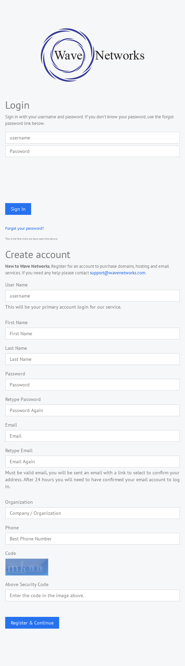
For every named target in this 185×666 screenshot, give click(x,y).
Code (10, 553)
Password (15, 374)
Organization (19, 502)
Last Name (16, 348)
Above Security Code (26, 584)
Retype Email (19, 450)
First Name (16, 322)
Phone (12, 527)
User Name (16, 285)
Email (11, 425)
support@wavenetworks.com (118, 273)
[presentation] (57, 179)
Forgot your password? (24, 228)
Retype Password (23, 399)
